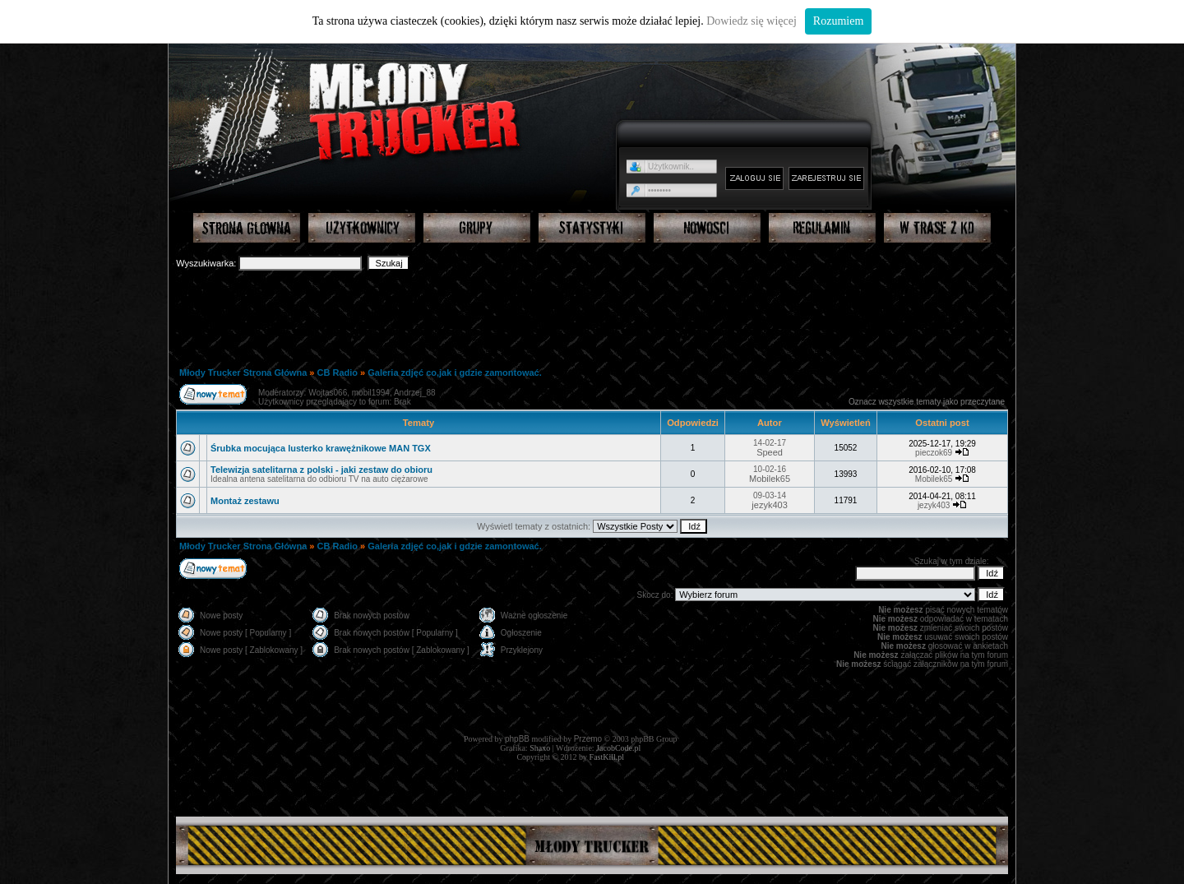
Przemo (588, 738)
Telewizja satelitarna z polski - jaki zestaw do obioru (321, 469)
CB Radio (337, 372)
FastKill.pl (607, 756)
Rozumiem (838, 21)
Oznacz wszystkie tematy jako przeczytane (927, 401)
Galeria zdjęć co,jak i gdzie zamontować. (455, 372)
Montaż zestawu (245, 501)
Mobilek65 (769, 479)
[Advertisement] (592, 317)
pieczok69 (933, 452)
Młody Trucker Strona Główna (243, 372)
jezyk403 (769, 505)
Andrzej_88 (415, 392)
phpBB (517, 738)
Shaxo (540, 747)
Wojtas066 (327, 392)
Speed (769, 452)
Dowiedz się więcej (751, 21)
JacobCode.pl (618, 747)
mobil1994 (371, 392)
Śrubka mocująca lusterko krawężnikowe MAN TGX (320, 448)
